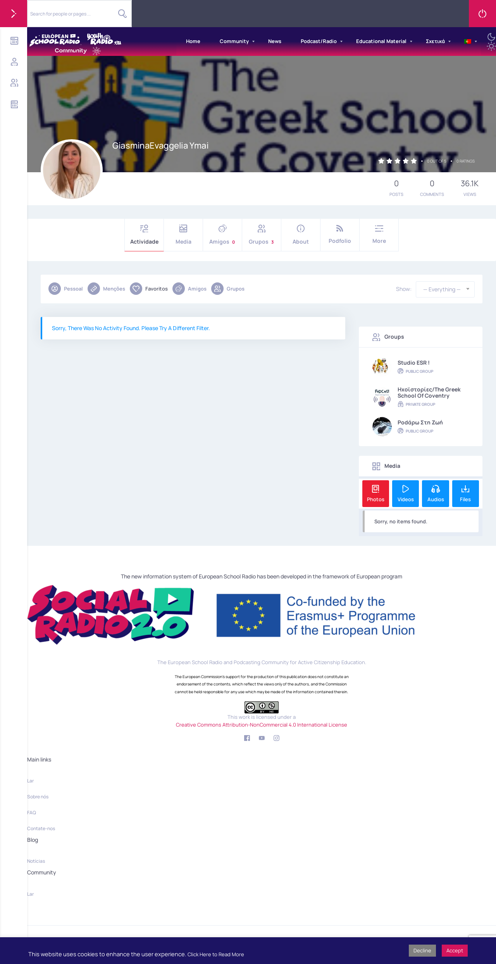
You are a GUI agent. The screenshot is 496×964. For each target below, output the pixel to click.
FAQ (31, 812)
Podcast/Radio (319, 41)
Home (193, 41)
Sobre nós (37, 796)
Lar (30, 780)
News (274, 41)
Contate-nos (41, 828)
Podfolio (339, 234)
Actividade (144, 235)
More (378, 234)
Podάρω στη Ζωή (420, 422)
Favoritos (149, 288)
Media (183, 235)
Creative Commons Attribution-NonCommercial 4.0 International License (261, 724)
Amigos (222, 235)
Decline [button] (422, 950)
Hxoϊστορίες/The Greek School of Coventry (429, 392)
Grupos (261, 235)
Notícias (36, 861)
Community (234, 41)
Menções (106, 288)
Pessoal (65, 288)
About (300, 235)
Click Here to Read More (216, 954)
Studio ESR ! (414, 363)
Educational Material (381, 41)
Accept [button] (454, 950)
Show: (404, 289)
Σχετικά (435, 41)
